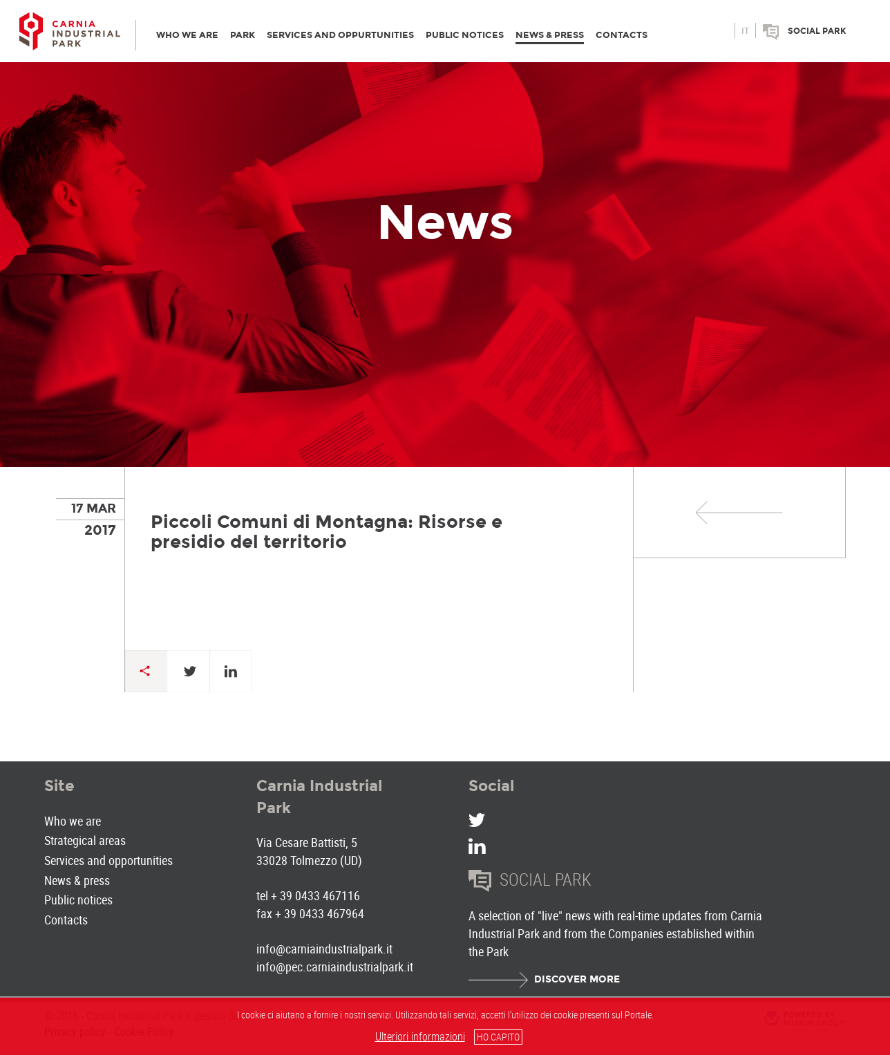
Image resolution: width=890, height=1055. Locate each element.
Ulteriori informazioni (420, 1036)
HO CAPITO (498, 1036)
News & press (77, 880)
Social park (817, 31)
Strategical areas (85, 840)
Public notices (78, 899)
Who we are (72, 820)
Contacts (66, 919)
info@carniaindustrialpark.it (324, 948)
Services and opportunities (108, 860)
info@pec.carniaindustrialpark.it (334, 966)
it (745, 31)
